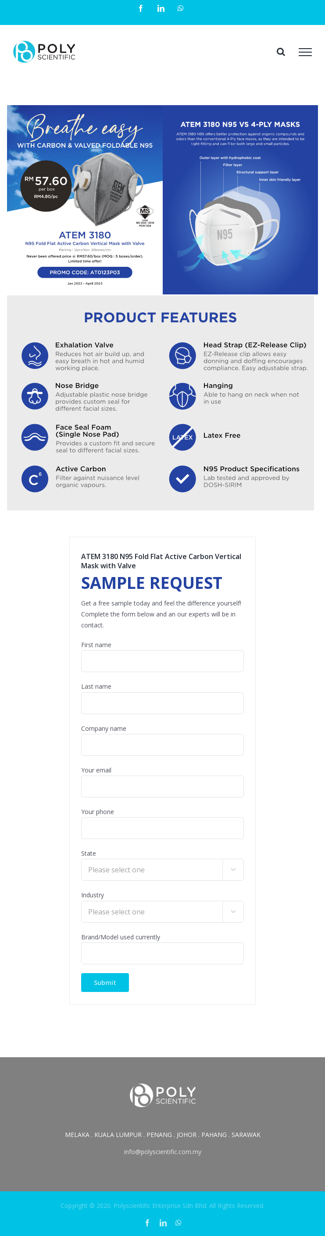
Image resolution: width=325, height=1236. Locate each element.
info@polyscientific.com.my (162, 1151)
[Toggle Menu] (305, 52)
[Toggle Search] (281, 51)
